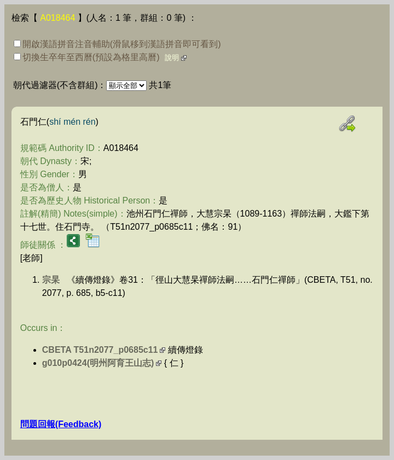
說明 (172, 58)
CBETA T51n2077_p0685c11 (100, 349)
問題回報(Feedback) (60, 424)
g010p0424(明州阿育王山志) (98, 363)
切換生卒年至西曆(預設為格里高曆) (87, 57)
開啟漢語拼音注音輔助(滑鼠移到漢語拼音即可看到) (117, 44)
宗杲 (51, 279)
